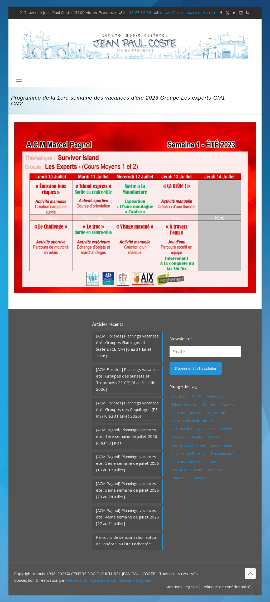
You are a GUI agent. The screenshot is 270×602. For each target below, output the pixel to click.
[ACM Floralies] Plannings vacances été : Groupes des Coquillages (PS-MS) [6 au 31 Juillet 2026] (127, 409)
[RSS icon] (247, 12)
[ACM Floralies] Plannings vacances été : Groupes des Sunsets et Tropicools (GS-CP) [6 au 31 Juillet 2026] (127, 379)
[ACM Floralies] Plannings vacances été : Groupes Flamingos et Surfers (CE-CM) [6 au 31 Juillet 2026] (127, 345)
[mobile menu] (18, 79)
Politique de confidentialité (226, 586)
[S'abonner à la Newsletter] (196, 368)
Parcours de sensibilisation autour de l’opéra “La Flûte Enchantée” (126, 540)
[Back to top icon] (250, 573)
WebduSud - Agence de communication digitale (108, 580)
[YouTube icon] (234, 12)
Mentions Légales (182, 586)
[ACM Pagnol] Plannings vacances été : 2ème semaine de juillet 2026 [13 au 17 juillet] (127, 463)
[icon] (241, 12)
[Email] (205, 351)
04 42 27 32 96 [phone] (137, 12)
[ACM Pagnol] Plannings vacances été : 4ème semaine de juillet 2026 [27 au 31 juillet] (127, 517)
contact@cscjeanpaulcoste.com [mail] (186, 12)
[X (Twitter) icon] (228, 12)
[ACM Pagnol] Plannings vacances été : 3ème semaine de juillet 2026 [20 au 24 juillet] (127, 490)
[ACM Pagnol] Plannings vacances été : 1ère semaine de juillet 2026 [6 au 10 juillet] (126, 436)
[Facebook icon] (221, 12)
